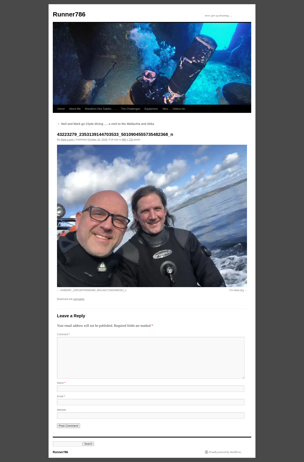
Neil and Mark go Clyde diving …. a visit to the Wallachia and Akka (105, 124)
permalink (78, 299)
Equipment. (151, 108)
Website (61, 409)
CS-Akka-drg (236, 290)
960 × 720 (127, 139)
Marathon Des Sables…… (101, 108)
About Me (75, 108)
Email (61, 396)
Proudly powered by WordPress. (225, 452)
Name (61, 382)
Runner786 (69, 14)
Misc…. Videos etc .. (175, 108)
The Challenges (130, 108)
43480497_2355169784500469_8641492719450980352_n (93, 290)
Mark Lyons (67, 139)
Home (61, 108)
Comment (63, 334)
